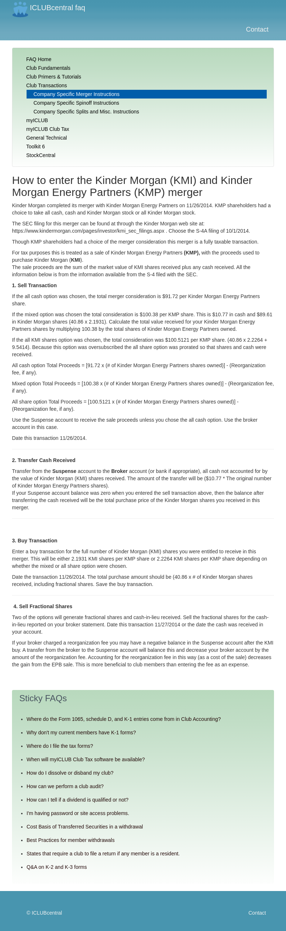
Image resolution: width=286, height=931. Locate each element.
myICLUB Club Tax (47, 129)
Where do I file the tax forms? (60, 746)
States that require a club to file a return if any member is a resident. (103, 853)
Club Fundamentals (48, 68)
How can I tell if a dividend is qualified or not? (77, 800)
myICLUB (37, 120)
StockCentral (40, 155)
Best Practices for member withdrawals (71, 840)
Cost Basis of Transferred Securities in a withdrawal (85, 827)
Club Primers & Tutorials (53, 77)
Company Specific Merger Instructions (76, 94)
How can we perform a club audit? (65, 786)
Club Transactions (46, 85)
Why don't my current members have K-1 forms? (81, 732)
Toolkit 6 (35, 146)
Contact (257, 29)
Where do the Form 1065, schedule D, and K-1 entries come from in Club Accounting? (124, 719)
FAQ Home (38, 59)
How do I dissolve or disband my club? (70, 773)
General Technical (46, 138)
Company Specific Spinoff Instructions (76, 103)
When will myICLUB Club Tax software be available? (86, 759)
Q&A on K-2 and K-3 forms (57, 867)
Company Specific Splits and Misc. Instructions (86, 112)
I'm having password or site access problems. (78, 813)
